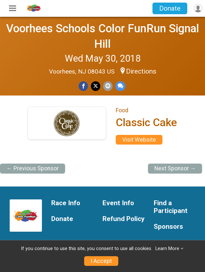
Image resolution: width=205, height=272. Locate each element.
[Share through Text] (120, 86)
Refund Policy (123, 219)
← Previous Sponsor (32, 168)
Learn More (167, 248)
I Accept (101, 261)
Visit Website (139, 139)
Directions (141, 71)
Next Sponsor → (175, 168)
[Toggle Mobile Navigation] (12, 8)
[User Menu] (198, 8)
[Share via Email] (107, 86)
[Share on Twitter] (95, 86)
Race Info (65, 203)
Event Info (118, 203)
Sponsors (168, 226)
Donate (170, 8)
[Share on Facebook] (83, 86)
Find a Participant (171, 207)
